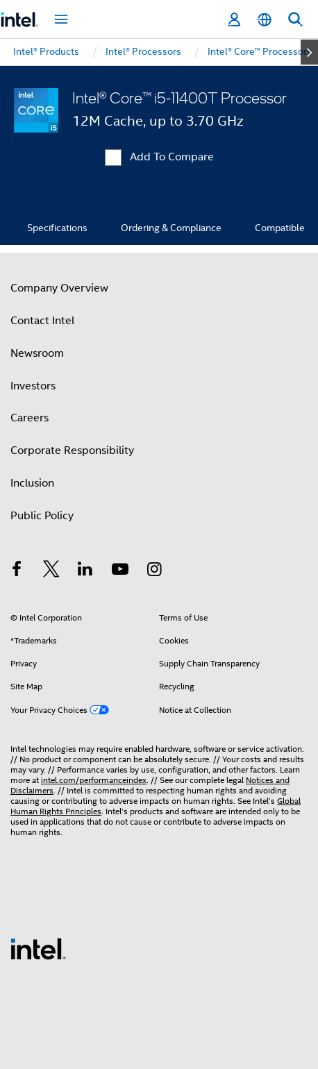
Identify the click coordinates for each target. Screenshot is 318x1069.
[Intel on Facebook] (16, 571)
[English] (264, 20)
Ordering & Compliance (171, 227)
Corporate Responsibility (72, 450)
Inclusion (32, 483)
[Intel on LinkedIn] (85, 571)
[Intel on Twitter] (51, 571)
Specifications (57, 227)
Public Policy (42, 516)
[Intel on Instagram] (154, 571)
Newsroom (37, 353)
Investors (33, 386)
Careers (29, 418)
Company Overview (59, 288)
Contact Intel (42, 321)
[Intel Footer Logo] (38, 948)
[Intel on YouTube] (120, 571)
